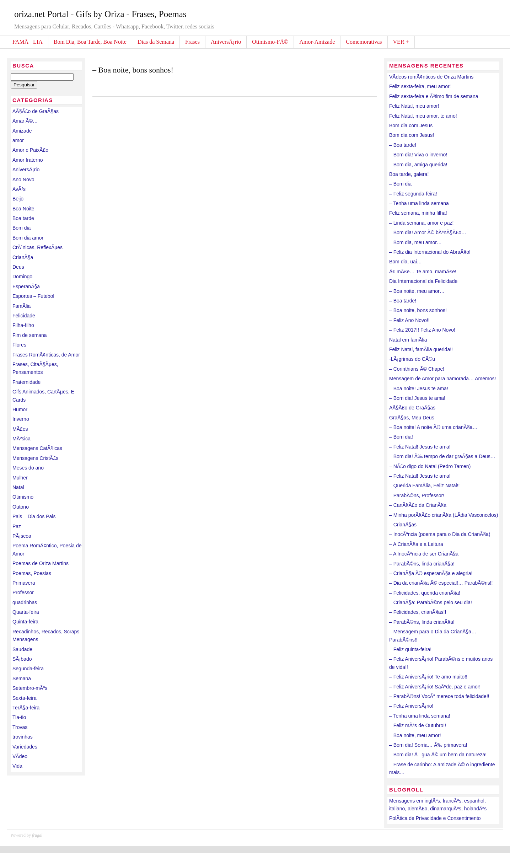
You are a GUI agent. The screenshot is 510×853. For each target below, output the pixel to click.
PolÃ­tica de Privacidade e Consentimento (435, 818)
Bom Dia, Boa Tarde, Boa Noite (90, 42)
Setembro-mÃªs (30, 688)
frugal (37, 835)
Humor (19, 409)
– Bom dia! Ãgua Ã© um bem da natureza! (438, 754)
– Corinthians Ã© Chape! (416, 369)
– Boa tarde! (402, 145)
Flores (19, 345)
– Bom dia (400, 184)
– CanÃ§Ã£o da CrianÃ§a (417, 505)
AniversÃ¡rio (226, 42)
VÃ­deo (19, 756)
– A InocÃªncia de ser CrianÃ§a (423, 554)
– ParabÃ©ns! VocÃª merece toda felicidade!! (439, 696)
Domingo (22, 276)
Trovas (19, 727)
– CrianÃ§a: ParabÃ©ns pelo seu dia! (430, 602)
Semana (21, 678)
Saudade (22, 649)
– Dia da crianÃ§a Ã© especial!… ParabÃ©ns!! (441, 583)
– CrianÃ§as (403, 524)
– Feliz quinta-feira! (410, 649)
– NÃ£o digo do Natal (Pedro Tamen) (430, 466)
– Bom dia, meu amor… (415, 242)
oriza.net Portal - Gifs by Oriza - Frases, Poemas (100, 14)
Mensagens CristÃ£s (35, 458)
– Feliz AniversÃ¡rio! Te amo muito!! (428, 677)
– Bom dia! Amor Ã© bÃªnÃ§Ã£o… (427, 232)
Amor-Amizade (317, 42)
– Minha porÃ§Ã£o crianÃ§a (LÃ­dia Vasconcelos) (443, 515)
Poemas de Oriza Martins (40, 563)
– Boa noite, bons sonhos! (132, 69)
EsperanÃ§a (26, 286)
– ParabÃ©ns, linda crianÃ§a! (422, 564)
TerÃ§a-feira (25, 707)
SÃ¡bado (22, 659)
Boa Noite (23, 208)
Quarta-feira (25, 612)
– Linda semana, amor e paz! (421, 223)
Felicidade (23, 315)
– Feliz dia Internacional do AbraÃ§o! (430, 252)
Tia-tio (19, 717)
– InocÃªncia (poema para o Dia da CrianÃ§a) (439, 534)
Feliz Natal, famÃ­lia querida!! (421, 349)
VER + (401, 42)
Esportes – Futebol (33, 296)
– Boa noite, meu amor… (417, 291)
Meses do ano (28, 468)
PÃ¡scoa (21, 536)
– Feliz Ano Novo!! (409, 320)
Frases (192, 42)
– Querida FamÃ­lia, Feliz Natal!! (424, 485)
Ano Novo (23, 179)
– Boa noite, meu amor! (415, 735)
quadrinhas (24, 602)
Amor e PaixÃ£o (30, 150)
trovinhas (22, 737)
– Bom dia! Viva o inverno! (418, 154)
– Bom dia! (401, 437)
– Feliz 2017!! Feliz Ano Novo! (422, 330)
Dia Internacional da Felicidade (423, 281)
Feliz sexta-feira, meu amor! (420, 86)
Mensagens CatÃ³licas (37, 448)
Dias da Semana (156, 42)
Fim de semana (29, 335)
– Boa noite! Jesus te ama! (418, 388)
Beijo (17, 199)
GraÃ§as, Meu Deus (411, 417)
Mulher (20, 478)
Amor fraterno (27, 160)
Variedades (24, 747)
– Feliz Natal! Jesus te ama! (420, 447)
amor (18, 140)
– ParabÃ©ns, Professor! (416, 495)
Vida (17, 766)
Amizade (22, 131)
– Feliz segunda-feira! (413, 194)
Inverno (20, 419)
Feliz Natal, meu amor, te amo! (423, 116)
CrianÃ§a (22, 257)
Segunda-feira (28, 668)
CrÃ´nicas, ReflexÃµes (37, 247)
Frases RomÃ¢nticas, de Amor (46, 355)
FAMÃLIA (27, 42)
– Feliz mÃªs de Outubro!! (417, 725)
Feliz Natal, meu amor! (414, 106)
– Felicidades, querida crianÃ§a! (424, 593)
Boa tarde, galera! (409, 174)
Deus (18, 267)
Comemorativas (364, 42)
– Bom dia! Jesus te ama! (417, 398)
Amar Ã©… (25, 121)
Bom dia (21, 228)
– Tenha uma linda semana (419, 203)
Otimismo (22, 497)
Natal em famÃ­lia (408, 340)
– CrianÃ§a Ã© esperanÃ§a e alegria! (430, 573)
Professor (23, 592)
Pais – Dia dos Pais (33, 516)
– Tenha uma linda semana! (419, 716)
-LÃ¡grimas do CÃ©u (412, 359)
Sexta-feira (24, 698)
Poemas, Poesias (31, 573)
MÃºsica (21, 438)
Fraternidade (26, 382)
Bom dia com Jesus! (411, 135)
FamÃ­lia (21, 306)
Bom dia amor (27, 238)
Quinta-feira (25, 621)
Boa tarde (23, 218)
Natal (18, 487)
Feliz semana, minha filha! (418, 213)
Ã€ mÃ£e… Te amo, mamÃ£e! (422, 271)
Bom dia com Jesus (411, 125)
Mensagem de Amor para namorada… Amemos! (442, 378)
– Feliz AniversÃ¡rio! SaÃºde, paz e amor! (435, 687)
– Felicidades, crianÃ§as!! (417, 612)
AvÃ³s (19, 189)
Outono (20, 507)
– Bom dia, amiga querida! (418, 164)
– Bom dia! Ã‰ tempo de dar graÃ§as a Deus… (442, 456)
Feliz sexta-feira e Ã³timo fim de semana (433, 96)
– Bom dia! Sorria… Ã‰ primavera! (428, 745)
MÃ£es (20, 429)
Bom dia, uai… (405, 261)
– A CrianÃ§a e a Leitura (416, 544)
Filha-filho (23, 325)
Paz (16, 526)
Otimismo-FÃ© (270, 42)
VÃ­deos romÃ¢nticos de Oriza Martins (431, 77)
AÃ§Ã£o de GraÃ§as (35, 111)
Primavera (23, 583)
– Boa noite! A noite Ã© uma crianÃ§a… (433, 427)
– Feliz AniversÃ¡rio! (411, 706)
